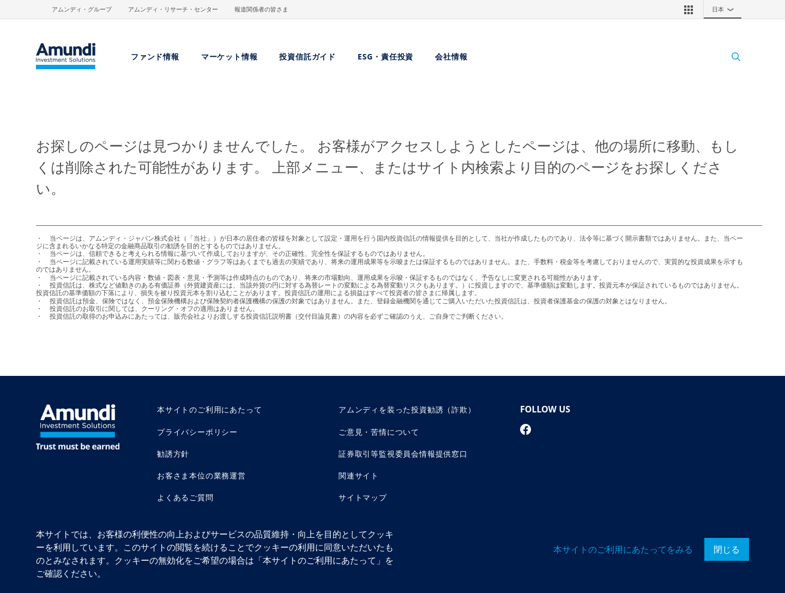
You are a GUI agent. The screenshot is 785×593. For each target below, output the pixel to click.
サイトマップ (363, 497)
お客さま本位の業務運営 (201, 475)
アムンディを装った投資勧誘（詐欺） (407, 409)
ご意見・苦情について (379, 432)
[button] (688, 9)
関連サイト (359, 475)
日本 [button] (725, 9)
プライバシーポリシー (197, 432)
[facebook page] (526, 429)
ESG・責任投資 (385, 56)
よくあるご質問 (185, 497)
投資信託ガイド (307, 56)
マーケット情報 (229, 56)
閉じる (727, 549)
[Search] (730, 56)
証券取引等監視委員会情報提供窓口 (403, 453)
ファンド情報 (155, 56)
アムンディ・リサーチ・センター (173, 9)
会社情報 (451, 56)
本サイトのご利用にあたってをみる (623, 549)
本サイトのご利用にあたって (209, 409)
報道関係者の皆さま (261, 9)
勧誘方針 (173, 453)
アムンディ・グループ (82, 9)
